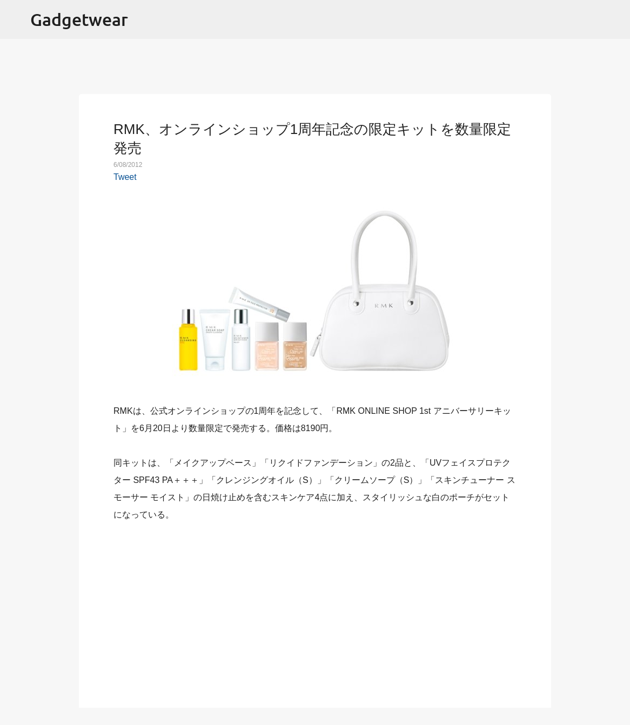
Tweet (125, 177)
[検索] (614, 19)
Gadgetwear (79, 19)
